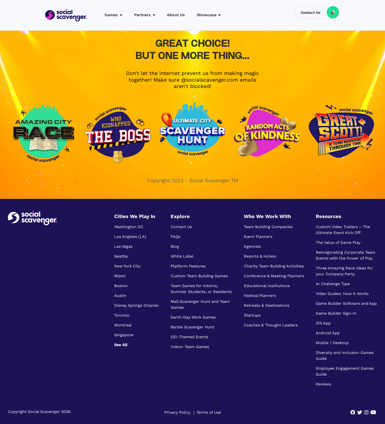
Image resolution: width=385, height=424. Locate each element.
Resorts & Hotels (260, 256)
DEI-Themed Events (189, 337)
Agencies (252, 246)
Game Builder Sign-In (336, 313)
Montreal (123, 325)
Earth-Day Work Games (193, 317)
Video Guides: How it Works (342, 293)
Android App (328, 333)
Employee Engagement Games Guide (345, 371)
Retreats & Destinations (266, 305)
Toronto (121, 315)
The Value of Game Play (338, 242)
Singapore (123, 335)
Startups (252, 315)
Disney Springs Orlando (136, 305)
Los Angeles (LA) (130, 236)
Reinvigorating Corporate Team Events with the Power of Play (345, 255)
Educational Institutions (267, 285)
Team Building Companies (268, 226)
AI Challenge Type (333, 283)
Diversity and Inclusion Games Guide (344, 355)
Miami (119, 276)
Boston (121, 285)
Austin (120, 295)
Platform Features (188, 266)
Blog (175, 246)
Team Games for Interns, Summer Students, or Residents (201, 288)
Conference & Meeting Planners (274, 276)
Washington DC (128, 226)
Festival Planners (260, 295)
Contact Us (181, 226)
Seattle (121, 256)
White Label (182, 256)
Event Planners (258, 236)
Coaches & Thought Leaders (271, 325)
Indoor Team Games (190, 346)
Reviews (323, 384)
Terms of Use (208, 412)
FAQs (175, 236)
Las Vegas (123, 246)
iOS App (323, 323)
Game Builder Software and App (346, 303)
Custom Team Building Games (199, 276)
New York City (127, 266)
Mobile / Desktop (332, 342)
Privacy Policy (177, 412)
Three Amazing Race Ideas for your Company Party (344, 271)
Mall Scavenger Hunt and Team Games (200, 304)
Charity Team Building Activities (274, 266)
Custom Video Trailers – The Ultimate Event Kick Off (343, 229)
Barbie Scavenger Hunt (192, 327)
